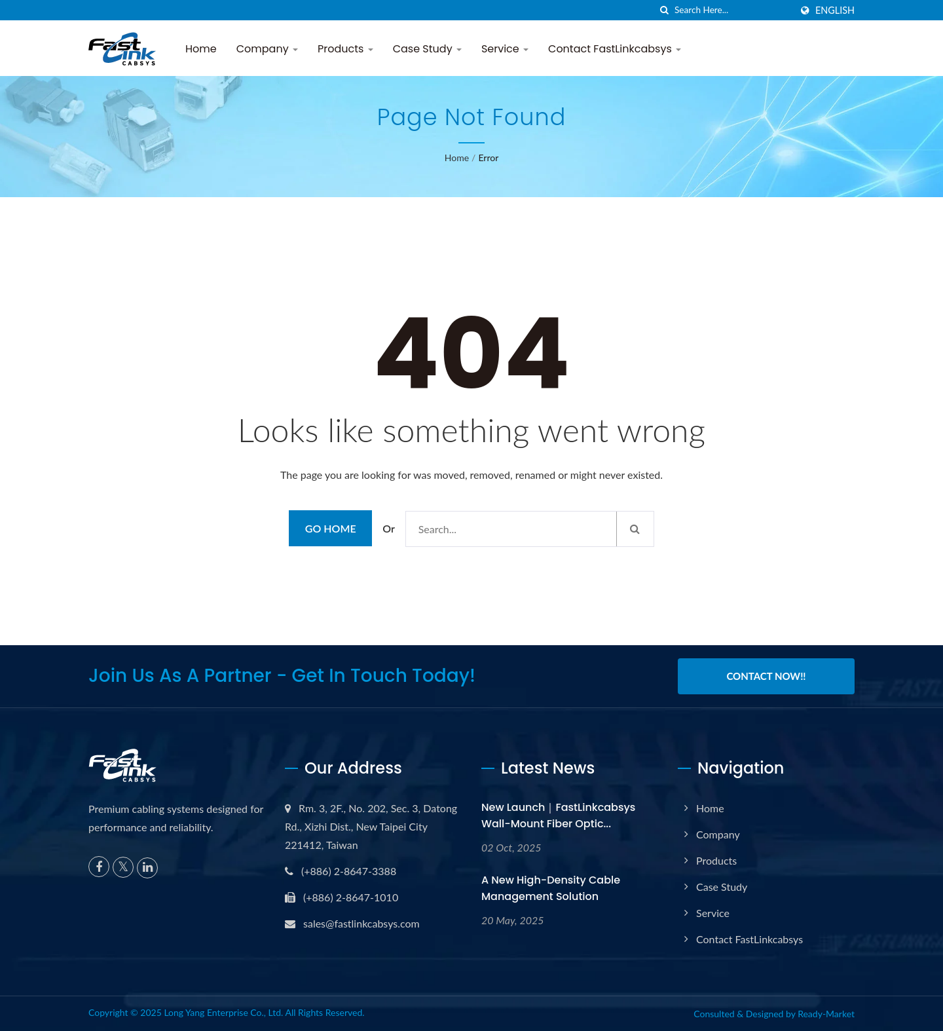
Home (201, 48)
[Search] (733, 10)
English (835, 10)
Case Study (427, 48)
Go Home (330, 528)
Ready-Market (826, 1013)
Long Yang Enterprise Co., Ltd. (223, 1012)
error (488, 157)
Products (345, 48)
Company (267, 48)
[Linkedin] (147, 867)
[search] (665, 10)
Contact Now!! (765, 676)
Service (504, 48)
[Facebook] (98, 866)
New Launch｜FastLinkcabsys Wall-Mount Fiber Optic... (558, 815)
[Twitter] (123, 867)
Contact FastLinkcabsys (614, 48)
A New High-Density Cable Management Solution (550, 888)
